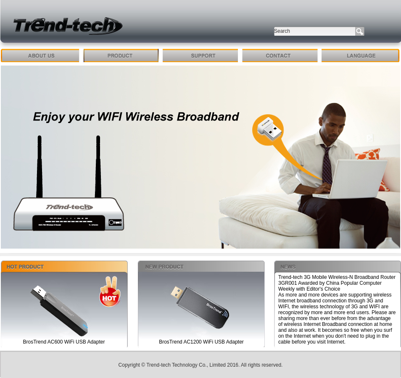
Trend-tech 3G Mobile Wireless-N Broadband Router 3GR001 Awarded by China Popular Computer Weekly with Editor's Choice (337, 283)
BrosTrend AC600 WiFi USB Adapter (64, 342)
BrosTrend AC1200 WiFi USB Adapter (201, 342)
